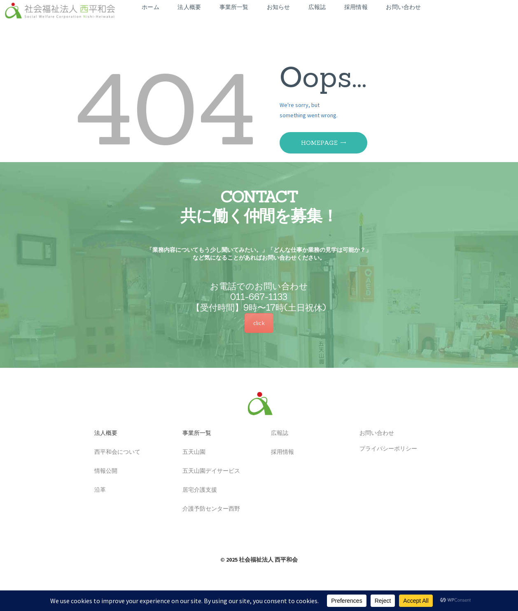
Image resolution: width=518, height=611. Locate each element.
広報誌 (276, 433)
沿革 (97, 490)
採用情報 (279, 452)
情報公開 (103, 471)
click (258, 323)
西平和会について (114, 452)
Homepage (319, 142)
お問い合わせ (374, 433)
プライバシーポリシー (385, 448)
